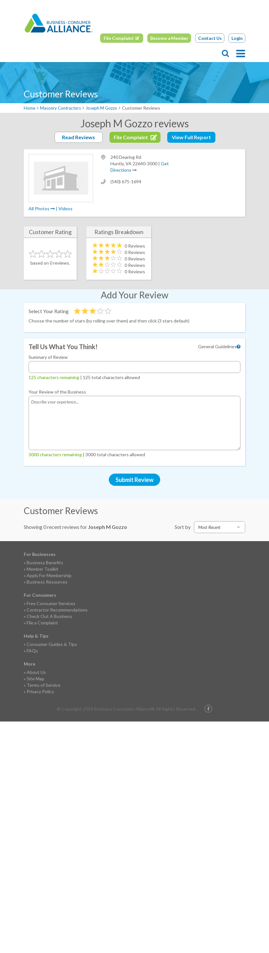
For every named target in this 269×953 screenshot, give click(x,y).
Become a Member (169, 38)
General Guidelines (217, 346)
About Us (36, 672)
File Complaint (119, 38)
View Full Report (191, 137)
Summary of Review (48, 357)
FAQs (32, 650)
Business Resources (47, 582)
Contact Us (210, 38)
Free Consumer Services (51, 603)
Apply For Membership (49, 575)
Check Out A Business (49, 616)
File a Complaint (42, 622)
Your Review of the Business (57, 392)
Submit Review (134, 479)
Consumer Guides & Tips (52, 644)
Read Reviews (78, 137)
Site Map (35, 678)
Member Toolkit (42, 569)
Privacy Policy (40, 691)
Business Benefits (45, 562)
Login (237, 38)
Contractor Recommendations (57, 610)
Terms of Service (43, 685)
